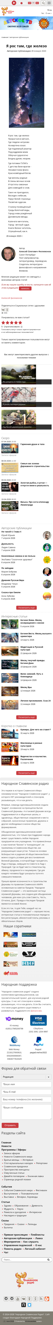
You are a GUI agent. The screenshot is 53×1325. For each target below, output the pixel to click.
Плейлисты (37, 1235)
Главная (6, 1142)
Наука (20, 1209)
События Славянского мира (18, 1190)
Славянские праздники (16, 1166)
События (6, 1187)
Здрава (7, 1206)
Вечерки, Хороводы (27, 1197)
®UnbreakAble (30, 1321)
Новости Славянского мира (18, 1157)
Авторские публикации (19, 51)
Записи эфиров (12, 1153)
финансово (36, 1011)
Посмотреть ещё (26, 608)
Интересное (35, 1212)
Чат (42, 13)
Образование (21, 1206)
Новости (6, 1146)
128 (29, 3)
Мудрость (9, 1209)
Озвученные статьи (14, 1173)
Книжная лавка (36, 1176)
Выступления (11, 1194)
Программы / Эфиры (13, 1150)
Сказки (20, 1224)
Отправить (10, 1125)
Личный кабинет (35, 1249)
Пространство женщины (16, 1170)
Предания (9, 1224)
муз (37, 3)
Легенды (32, 1224)
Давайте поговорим (14, 1176)
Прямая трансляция (16, 1235)
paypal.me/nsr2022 (38, 1052)
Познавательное (29, 1194)
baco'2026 (8, 1321)
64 (33, 3)
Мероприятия (12, 1242)
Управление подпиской (18, 1245)
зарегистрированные (32, 329)
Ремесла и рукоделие (15, 1212)
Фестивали (41, 1190)
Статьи (5, 1202)
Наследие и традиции (15, 1215)
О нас (38, 1245)
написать (25, 288)
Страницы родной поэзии (17, 1179)
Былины (8, 1227)
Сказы (5, 1220)
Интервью (28, 1160)
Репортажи (41, 1163)
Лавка (39, 1238)
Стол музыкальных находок (18, 1163)
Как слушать (30, 1242)
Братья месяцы (11, 1160)
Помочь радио (12, 1249)
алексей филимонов (12, 298)
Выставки (9, 1197)
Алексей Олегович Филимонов (35, 251)
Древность (37, 1206)
